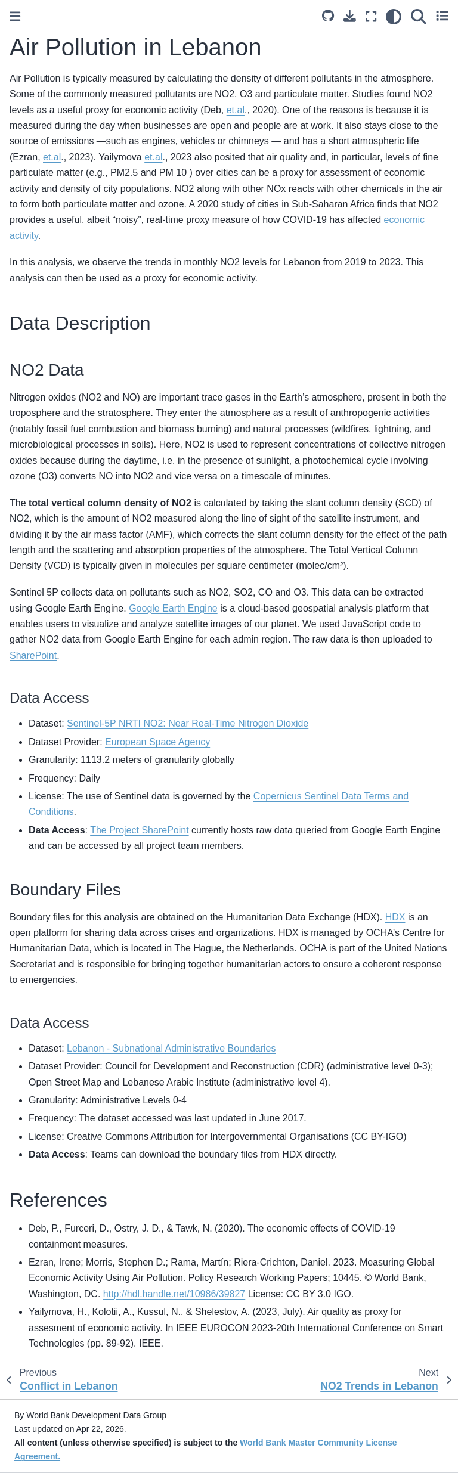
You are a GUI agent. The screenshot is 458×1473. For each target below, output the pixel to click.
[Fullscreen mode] (371, 17)
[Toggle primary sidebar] (15, 16)
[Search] (418, 17)
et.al (236, 110)
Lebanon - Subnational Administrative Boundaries (171, 1048)
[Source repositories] (328, 16)
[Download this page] (350, 16)
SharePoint (33, 655)
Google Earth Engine (173, 608)
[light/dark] (393, 17)
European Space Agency (157, 742)
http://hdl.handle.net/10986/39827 (174, 1294)
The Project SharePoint (139, 830)
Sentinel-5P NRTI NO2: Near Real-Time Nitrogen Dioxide (187, 723)
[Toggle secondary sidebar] (442, 17)
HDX (395, 917)
